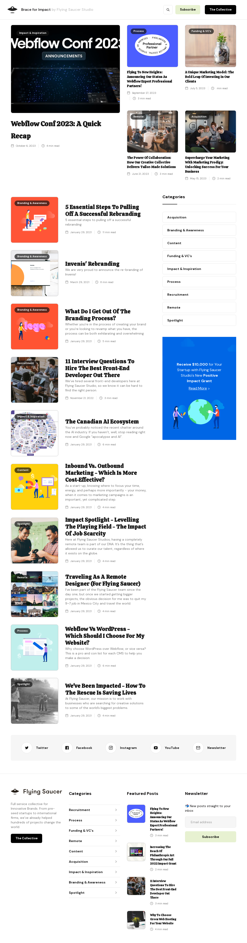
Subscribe (188, 9)
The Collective (220, 9)
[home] (12, 9)
